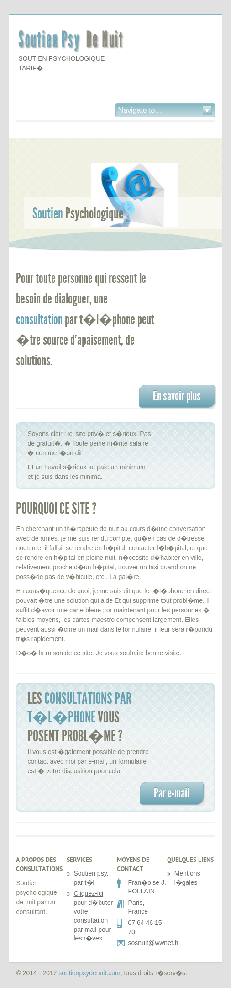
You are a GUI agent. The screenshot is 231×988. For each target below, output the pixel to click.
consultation (39, 319)
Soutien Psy (73, 42)
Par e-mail (171, 793)
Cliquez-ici (89, 893)
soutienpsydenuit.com (89, 973)
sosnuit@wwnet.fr (153, 942)
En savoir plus (177, 396)
